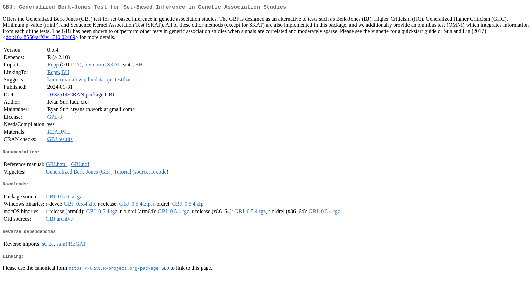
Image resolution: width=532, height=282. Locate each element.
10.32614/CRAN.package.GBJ (80, 96)
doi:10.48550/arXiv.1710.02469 (40, 38)
